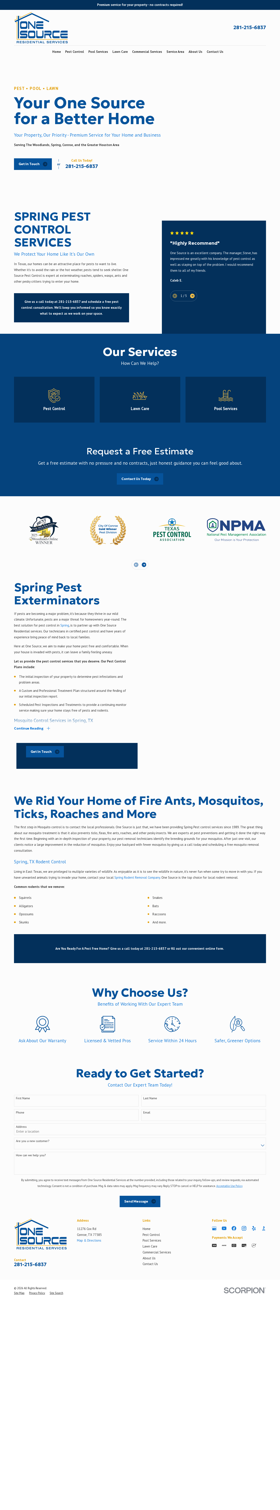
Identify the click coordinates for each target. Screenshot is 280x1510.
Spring (64, 662)
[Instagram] (244, 1398)
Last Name (150, 1269)
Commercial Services (157, 1423)
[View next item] (192, 285)
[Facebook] (234, 1398)
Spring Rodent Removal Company (137, 1048)
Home (146, 1399)
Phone (20, 1283)
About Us (149, 1428)
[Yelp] (254, 1398)
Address (21, 1297)
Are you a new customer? (32, 1311)
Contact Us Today (140, 515)
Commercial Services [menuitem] (147, 52)
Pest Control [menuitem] (74, 52)
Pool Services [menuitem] (98, 52)
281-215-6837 (249, 27)
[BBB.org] (263, 1398)
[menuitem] (19, 1463)
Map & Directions (89, 1411)
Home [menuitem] (56, 52)
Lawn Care (150, 1417)
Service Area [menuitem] (175, 52)
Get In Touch (33, 164)
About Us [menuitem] (195, 52)
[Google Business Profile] (214, 1398)
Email (146, 1283)
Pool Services (152, 1411)
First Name (23, 1269)
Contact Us (150, 1434)
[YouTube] (224, 1398)
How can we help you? (31, 1326)
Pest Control (151, 1405)
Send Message (140, 1371)
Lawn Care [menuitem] (120, 52)
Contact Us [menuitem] (215, 52)
